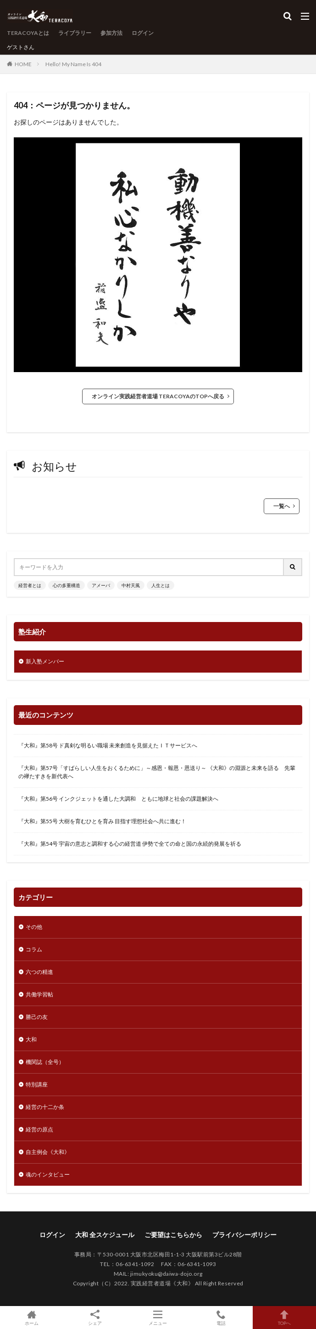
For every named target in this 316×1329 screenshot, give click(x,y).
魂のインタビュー (48, 1174)
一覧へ (281, 506)
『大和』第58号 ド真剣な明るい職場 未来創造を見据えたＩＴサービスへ (107, 745)
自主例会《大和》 (48, 1151)
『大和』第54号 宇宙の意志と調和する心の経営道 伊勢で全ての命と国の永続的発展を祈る (129, 843)
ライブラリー (74, 32)
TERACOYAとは (28, 32)
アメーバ (101, 585)
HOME (23, 64)
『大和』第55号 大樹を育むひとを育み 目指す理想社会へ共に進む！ (102, 821)
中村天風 (131, 585)
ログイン (143, 32)
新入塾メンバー (45, 661)
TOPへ (284, 1317)
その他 (34, 926)
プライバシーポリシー (244, 1235)
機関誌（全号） (45, 1061)
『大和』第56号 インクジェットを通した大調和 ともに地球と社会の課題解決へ (118, 798)
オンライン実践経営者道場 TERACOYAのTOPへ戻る (158, 396)
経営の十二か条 (45, 1106)
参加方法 (111, 32)
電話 (221, 1317)
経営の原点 (39, 1129)
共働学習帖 (39, 994)
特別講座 (37, 1084)
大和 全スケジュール (104, 1235)
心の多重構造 (66, 585)
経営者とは (29, 585)
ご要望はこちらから (173, 1235)
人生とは (160, 585)
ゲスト (15, 47)
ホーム (31, 1317)
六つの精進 (39, 971)
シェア (95, 1318)
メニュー (158, 1317)
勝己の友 (37, 1016)
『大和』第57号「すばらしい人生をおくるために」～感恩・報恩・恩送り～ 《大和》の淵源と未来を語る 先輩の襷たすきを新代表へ (156, 772)
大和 (31, 1039)
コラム (34, 949)
